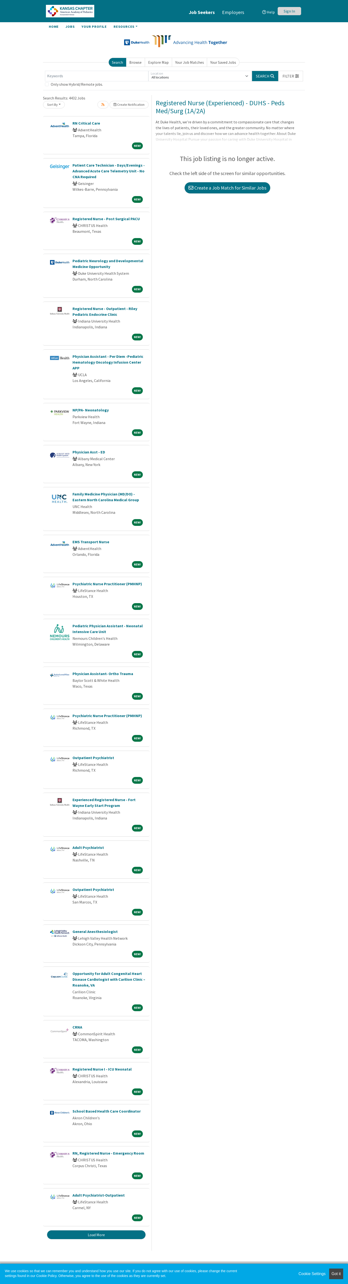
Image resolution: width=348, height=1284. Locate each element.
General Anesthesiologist (95, 931)
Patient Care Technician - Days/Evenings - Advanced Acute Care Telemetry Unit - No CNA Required (108, 171)
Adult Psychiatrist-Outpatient (98, 1195)
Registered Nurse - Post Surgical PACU (106, 218)
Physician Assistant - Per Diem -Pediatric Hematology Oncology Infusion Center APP (107, 362)
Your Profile (94, 26)
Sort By (52, 104)
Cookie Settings (312, 1274)
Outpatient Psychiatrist (93, 757)
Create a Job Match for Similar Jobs (227, 188)
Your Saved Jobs (223, 62)
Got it (336, 1274)
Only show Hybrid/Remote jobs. (77, 84)
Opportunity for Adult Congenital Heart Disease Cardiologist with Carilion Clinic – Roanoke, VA (108, 979)
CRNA (77, 1027)
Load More (96, 1234)
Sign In (289, 11)
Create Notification (129, 104)
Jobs (70, 26)
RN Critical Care (86, 123)
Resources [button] (124, 26)
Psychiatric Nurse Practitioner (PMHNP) (107, 583)
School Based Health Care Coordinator (106, 1111)
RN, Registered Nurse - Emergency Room (108, 1153)
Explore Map (158, 62)
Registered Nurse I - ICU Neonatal (102, 1069)
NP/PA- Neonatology (90, 410)
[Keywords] (96, 76)
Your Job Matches (189, 62)
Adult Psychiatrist (88, 847)
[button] (290, 76)
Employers (233, 12)
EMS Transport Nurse (90, 541)
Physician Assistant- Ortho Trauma (102, 673)
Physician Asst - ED (88, 452)
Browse (135, 62)
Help (268, 12)
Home (54, 26)
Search (117, 62)
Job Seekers (202, 12)
